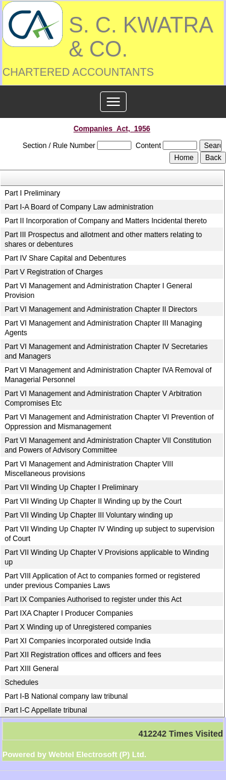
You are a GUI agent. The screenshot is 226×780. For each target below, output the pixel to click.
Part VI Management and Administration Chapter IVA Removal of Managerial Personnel (108, 375)
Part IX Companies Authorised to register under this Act (93, 599)
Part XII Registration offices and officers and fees (83, 655)
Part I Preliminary (32, 193)
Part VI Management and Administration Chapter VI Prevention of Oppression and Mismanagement (109, 422)
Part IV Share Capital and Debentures (65, 258)
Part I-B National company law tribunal (66, 696)
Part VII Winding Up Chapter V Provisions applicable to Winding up (107, 557)
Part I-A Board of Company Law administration (79, 207)
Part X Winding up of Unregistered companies (78, 627)
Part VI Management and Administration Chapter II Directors (101, 309)
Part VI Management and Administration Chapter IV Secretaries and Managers (106, 351)
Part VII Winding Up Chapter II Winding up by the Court (93, 501)
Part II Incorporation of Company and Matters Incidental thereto (106, 221)
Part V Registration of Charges (54, 272)
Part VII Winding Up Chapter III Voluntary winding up (89, 515)
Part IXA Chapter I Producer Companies (69, 613)
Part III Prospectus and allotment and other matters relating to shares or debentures (103, 240)
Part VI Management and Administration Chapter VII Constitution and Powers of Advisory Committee (108, 445)
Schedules (22, 682)
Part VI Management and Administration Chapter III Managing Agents (103, 328)
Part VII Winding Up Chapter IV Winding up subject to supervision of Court (110, 534)
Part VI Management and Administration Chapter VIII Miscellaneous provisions (89, 469)
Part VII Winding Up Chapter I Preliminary (71, 487)
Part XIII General (31, 668)
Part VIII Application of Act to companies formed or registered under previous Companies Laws (102, 581)
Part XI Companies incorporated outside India (78, 641)
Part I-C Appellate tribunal (46, 710)
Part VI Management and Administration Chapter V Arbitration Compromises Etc (103, 398)
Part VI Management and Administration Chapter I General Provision (98, 291)
